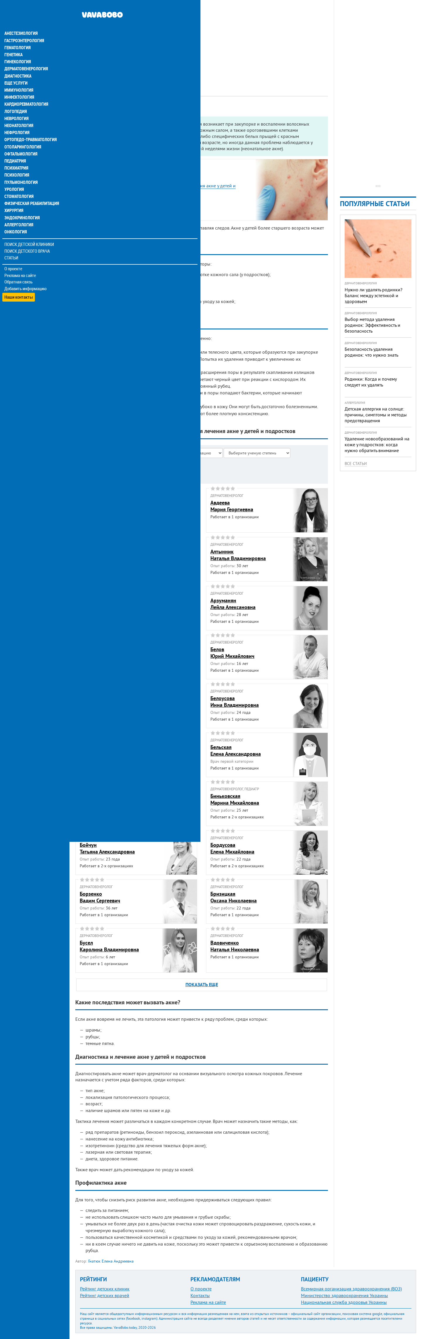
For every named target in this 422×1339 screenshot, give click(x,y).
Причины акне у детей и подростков (122, 172)
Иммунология (18, 77)
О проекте (13, 254)
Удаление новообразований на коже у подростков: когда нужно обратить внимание (377, 444)
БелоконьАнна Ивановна (98, 701)
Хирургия (14, 196)
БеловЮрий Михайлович (232, 652)
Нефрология (16, 119)
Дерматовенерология (25, 56)
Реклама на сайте (20, 261)
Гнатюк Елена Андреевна (111, 1261)
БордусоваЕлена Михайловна (232, 848)
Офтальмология (20, 140)
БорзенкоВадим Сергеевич (100, 897)
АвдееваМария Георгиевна (231, 506)
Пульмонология (20, 168)
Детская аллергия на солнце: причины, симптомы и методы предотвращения (376, 414)
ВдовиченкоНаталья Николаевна (234, 946)
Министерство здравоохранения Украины (344, 1295)
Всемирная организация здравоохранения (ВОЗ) (351, 1289)
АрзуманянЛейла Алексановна (233, 603)
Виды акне (96, 179)
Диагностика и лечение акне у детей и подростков (137, 206)
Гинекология (17, 49)
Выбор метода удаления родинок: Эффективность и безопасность (372, 325)
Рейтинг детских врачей (104, 1295)
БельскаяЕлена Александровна (235, 750)
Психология (16, 161)
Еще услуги (16, 70)
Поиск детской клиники (29, 230)
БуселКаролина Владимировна (109, 946)
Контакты (200, 1295)
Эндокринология (21, 203)
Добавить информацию (25, 274)
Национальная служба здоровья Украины (344, 1302)
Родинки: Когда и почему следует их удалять (371, 382)
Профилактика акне (105, 213)
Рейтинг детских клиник (105, 1289)
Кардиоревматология (25, 91)
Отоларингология (22, 133)
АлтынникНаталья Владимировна (238, 555)
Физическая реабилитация (30, 189)
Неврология (16, 105)
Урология (14, 175)
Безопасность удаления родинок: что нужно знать (371, 352)
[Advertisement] (201, 41)
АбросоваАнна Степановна (100, 506)
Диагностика (17, 63)
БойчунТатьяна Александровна (107, 848)
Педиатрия (15, 147)
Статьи (11, 244)
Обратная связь (19, 268)
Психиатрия (16, 154)
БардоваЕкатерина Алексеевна (106, 652)
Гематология (17, 35)
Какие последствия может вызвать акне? (127, 199)
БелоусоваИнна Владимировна (234, 701)
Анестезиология (20, 21)
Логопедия (15, 98)
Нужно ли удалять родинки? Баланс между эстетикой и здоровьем (373, 295)
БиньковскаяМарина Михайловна (234, 799)
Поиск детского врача (27, 237)
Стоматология (18, 182)
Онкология (15, 218)
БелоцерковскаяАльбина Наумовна (102, 750)
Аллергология (18, 210)
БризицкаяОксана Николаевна (233, 897)
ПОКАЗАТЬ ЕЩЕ (202, 984)
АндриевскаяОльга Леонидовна (101, 603)
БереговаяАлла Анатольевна (101, 799)
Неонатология (18, 112)
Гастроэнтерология (23, 28)
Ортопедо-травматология (29, 126)
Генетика (14, 42)
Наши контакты (19, 281)
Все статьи (356, 463)
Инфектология (19, 84)
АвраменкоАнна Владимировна (104, 555)
